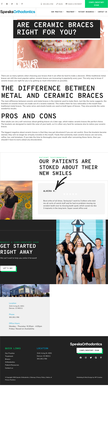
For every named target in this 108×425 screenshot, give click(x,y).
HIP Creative (98, 381)
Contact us (9, 371)
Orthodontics (10, 364)
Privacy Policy (41, 381)
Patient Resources (87, 12)
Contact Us (102, 12)
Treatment (71, 12)
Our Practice (57, 12)
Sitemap (32, 381)
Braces (8, 361)
